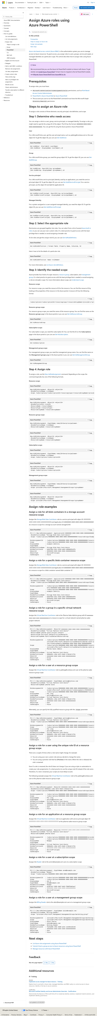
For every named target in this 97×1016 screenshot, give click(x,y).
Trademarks (77, 1015)
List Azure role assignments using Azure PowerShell (49, 943)
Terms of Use (68, 1015)
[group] (61, 302)
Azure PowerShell (61, 96)
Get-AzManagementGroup (81, 355)
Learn (30, 14)
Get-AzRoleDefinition (69, 238)
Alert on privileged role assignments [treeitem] (11, 81)
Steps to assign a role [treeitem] (13, 44)
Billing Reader (41, 902)
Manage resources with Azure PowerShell (46, 949)
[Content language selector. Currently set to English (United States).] (10, 1010)
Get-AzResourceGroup (74, 314)
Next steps (34, 47)
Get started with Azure (87, 8)
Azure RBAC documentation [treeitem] (12, 20)
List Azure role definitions (54, 265)
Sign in (93, 2)
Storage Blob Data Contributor (47, 519)
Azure (37, 14)
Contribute (33, 1015)
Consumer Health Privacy (53, 1015)
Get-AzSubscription (61, 334)
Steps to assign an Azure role (39, 41)
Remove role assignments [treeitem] (12, 69)
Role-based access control (49, 14)
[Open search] (88, 2)
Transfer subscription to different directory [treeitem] (14, 91)
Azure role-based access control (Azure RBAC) (44, 51)
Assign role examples (37, 44)
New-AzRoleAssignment (53, 374)
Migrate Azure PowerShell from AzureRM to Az (49, 74)
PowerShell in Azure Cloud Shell (43, 96)
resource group (64, 275)
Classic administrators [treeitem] (11, 87)
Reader (39, 862)
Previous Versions (16, 1015)
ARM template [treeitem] (11, 58)
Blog (25, 1015)
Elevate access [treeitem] (9, 84)
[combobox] (13, 16)
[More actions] (92, 14)
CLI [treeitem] (8, 52)
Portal (75, 8)
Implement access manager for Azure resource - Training (45, 982)
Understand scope (78, 280)
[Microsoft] (3, 2)
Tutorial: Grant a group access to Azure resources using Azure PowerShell (57, 946)
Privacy (41, 1015)
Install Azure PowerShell (46, 72)
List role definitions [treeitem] (10, 36)
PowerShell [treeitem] (10, 50)
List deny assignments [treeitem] (11, 71)
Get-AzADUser (61, 138)
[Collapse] (23, 12)
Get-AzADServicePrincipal (71, 182)
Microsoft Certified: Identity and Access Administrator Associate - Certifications (52, 991)
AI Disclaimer (5, 1015)
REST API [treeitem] (9, 55)
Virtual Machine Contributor (46, 615)
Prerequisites (34, 39)
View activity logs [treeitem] (10, 77)
